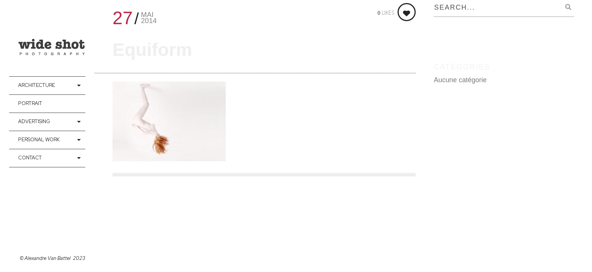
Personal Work (39, 139)
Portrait (30, 103)
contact (30, 158)
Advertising (34, 121)
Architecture (36, 85)
